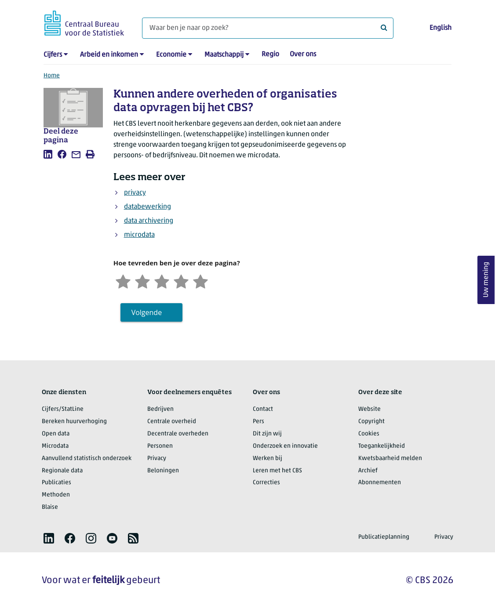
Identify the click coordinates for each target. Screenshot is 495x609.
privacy (135, 192)
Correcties (266, 483)
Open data (55, 434)
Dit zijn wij (267, 434)
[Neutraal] (161, 281)
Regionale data (62, 471)
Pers (258, 421)
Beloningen (163, 471)
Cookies (368, 434)
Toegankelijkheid (381, 446)
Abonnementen (379, 483)
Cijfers (53, 54)
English (440, 28)
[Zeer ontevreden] (123, 281)
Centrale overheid (171, 421)
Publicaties (56, 483)
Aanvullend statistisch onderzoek (86, 458)
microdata (139, 235)
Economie (171, 54)
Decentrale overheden (177, 434)
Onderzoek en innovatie (285, 446)
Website (369, 409)
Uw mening (486, 280)
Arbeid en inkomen (109, 54)
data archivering (148, 221)
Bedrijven (160, 409)
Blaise (50, 507)
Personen (160, 446)
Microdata (55, 446)
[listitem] (48, 154)
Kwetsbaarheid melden (390, 458)
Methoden (56, 495)
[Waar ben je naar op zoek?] (267, 28)
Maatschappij (224, 54)
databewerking (147, 206)
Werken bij (267, 458)
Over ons (303, 54)
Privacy (156, 458)
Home (52, 76)
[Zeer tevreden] (200, 281)
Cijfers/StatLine (63, 409)
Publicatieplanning (383, 537)
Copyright (371, 421)
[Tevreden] (181, 281)
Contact (263, 409)
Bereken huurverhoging (74, 421)
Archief (368, 471)
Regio (270, 54)
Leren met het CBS (277, 471)
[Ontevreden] (142, 281)
